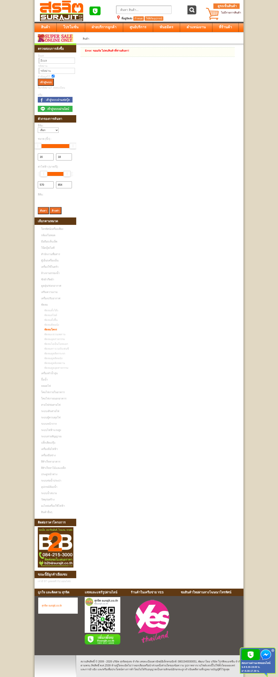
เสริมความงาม (49, 292)
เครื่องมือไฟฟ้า (49, 449)
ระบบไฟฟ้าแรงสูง (51, 430)
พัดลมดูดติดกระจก (53, 353)
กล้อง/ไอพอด (48, 235)
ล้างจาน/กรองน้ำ (50, 273)
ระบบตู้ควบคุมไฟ (51, 417)
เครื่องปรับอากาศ (50, 298)
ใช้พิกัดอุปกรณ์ (154, 18)
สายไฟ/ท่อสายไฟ (51, 404)
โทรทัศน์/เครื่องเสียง (52, 229)
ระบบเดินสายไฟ (50, 411)
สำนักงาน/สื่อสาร (50, 254)
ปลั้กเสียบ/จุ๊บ (48, 442)
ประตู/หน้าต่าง (49, 474)
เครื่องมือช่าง (48, 455)
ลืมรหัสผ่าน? (45, 87)
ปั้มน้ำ (44, 379)
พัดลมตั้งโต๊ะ (50, 310)
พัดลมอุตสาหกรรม (53, 339)
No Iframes (210, 622)
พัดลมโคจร (49, 329)
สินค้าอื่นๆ (46, 512)
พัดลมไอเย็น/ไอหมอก (55, 343)
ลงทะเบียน (59, 87)
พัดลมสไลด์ (49, 315)
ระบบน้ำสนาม (49, 493)
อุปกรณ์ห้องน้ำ (49, 486)
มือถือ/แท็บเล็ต (49, 241)
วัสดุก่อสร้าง (48, 499)
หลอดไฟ (46, 385)
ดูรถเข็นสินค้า (227, 6)
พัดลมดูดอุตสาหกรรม (55, 367)
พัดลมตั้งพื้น (50, 320)
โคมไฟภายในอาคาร (53, 392)
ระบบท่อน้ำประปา (51, 480)
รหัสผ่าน (42, 65)
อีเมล (41, 55)
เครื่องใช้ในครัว (49, 266)
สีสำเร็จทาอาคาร (50, 461)
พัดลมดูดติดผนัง (52, 358)
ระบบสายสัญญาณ (51, 436)
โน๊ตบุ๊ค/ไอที (48, 247)
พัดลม (44, 304)
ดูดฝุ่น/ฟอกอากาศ (51, 285)
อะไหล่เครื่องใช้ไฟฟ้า (53, 505)
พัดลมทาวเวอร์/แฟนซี (55, 348)
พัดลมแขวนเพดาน (53, 334)
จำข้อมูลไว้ (44, 76)
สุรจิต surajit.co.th (52, 605)
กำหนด (138, 18)
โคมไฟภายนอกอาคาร (53, 398)
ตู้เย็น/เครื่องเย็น (49, 260)
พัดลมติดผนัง (50, 324)
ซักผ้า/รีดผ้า (47, 279)
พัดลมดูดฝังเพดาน (53, 363)
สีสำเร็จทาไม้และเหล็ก (53, 468)
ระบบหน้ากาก (49, 423)
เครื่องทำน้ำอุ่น (49, 373)
